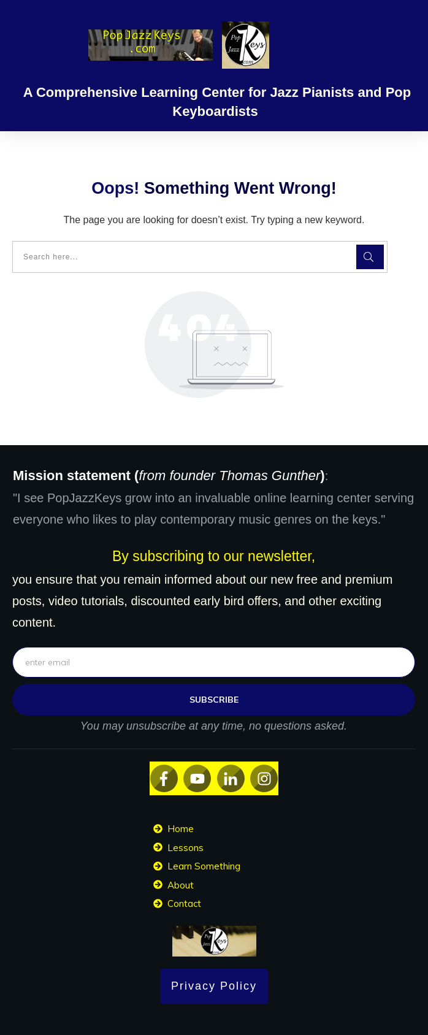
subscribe (214, 699)
